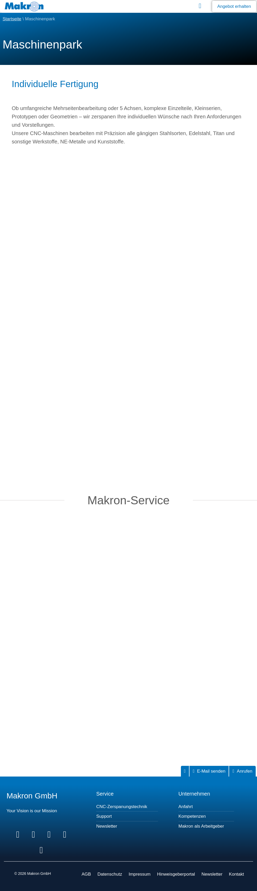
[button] (200, 6)
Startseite (12, 18)
